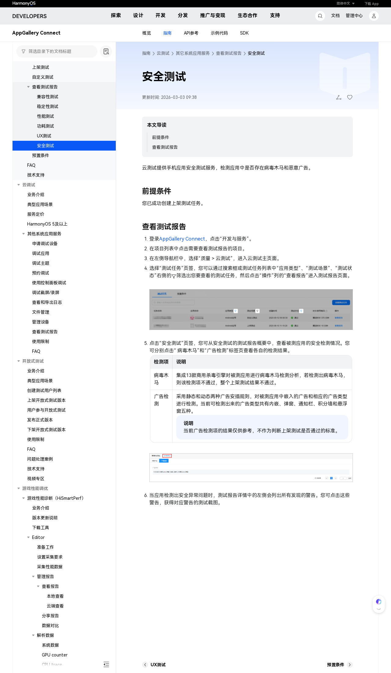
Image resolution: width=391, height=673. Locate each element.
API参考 (191, 33)
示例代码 (219, 33)
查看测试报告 (45, 86)
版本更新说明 (45, 517)
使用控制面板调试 (49, 282)
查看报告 (50, 586)
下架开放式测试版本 (46, 429)
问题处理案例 (40, 459)
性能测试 (45, 116)
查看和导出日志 (47, 302)
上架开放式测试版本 (46, 400)
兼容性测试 (47, 96)
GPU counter (55, 654)
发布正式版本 (40, 419)
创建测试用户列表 (44, 390)
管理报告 (45, 576)
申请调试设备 (45, 243)
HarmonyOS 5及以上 (47, 224)
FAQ (31, 165)
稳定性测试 (47, 106)
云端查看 (55, 606)
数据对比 (50, 625)
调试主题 (40, 263)
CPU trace (52, 664)
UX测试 (44, 135)
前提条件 (160, 137)
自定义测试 (42, 77)
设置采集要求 (50, 557)
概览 (146, 33)
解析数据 (45, 635)
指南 (167, 33)
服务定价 (35, 214)
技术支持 (35, 175)
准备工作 (45, 547)
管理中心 (354, 15)
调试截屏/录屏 (45, 292)
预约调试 (40, 273)
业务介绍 (35, 194)
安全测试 (45, 145)
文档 (335, 15)
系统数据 (50, 645)
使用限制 (40, 341)
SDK (244, 33)
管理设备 (40, 322)
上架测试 (40, 67)
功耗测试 (45, 126)
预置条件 (40, 155)
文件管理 (40, 312)
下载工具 (40, 527)
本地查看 (55, 596)
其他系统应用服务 (44, 233)
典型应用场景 (40, 204)
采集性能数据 (50, 566)
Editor (38, 537)
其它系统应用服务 (193, 53)
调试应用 (40, 253)
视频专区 (35, 478)
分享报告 (50, 615)
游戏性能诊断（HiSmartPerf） (56, 498)
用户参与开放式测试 (46, 410)
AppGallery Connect (182, 239)
